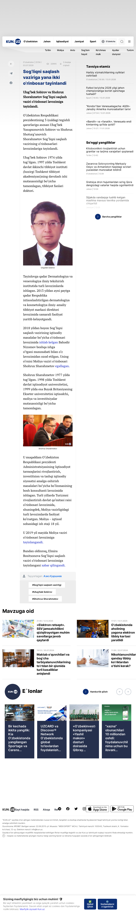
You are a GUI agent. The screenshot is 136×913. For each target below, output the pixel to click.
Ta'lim (48, 50)
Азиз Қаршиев (52, 576)
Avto (72, 50)
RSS (36, 809)
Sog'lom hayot (85, 52)
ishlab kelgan (48, 342)
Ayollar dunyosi (116, 52)
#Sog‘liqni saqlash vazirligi (46, 585)
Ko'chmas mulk (101, 52)
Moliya (60, 50)
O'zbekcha (108, 41)
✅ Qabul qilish (90, 904)
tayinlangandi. (33, 542)
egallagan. (62, 366)
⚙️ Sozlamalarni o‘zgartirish (107, 904)
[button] (119, 691)
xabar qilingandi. (53, 565)
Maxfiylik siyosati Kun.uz (32, 909)
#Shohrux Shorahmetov (45, 598)
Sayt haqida (22, 809)
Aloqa (46, 809)
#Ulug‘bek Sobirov (42, 592)
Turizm (130, 50)
